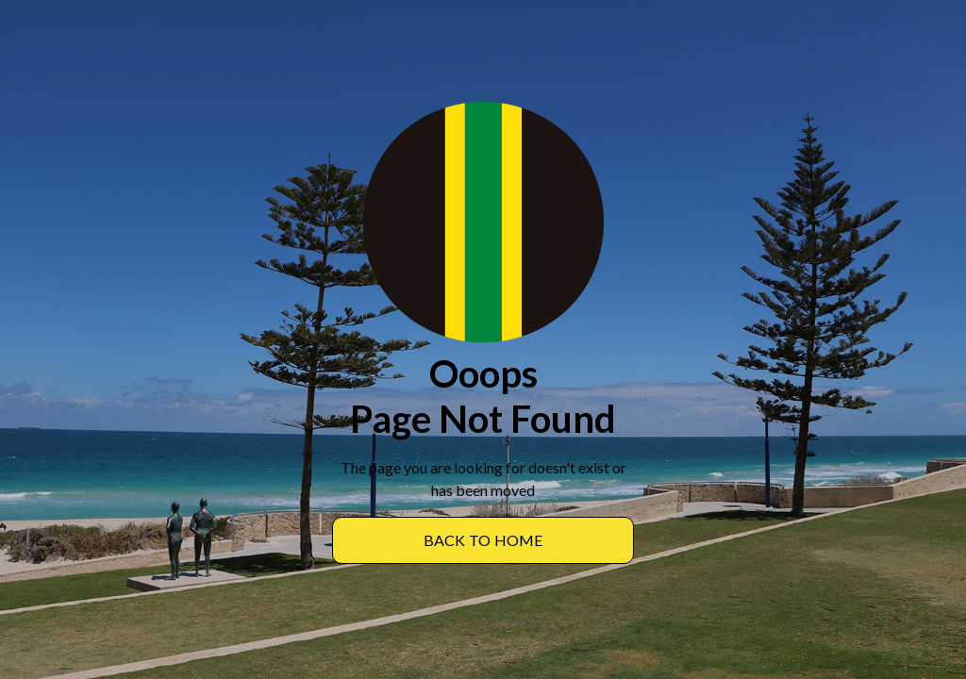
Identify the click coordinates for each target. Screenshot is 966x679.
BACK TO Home (483, 540)
